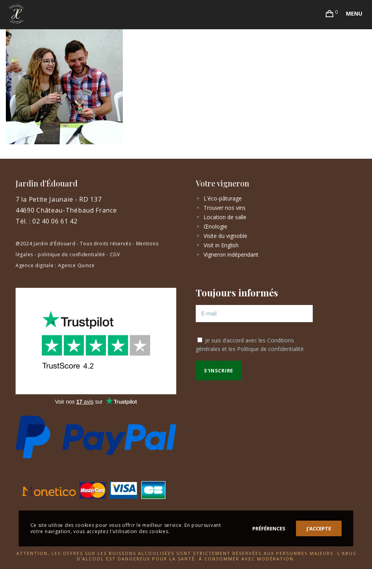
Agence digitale (35, 265)
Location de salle (225, 217)
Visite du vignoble (225, 235)
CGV (115, 254)
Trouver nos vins (225, 207)
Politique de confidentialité (270, 349)
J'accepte (318, 528)
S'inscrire (218, 370)
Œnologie (215, 226)
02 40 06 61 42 (55, 221)
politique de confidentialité (71, 254)
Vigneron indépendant (231, 254)
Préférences (268, 528)
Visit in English (221, 245)
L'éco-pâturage (223, 198)
